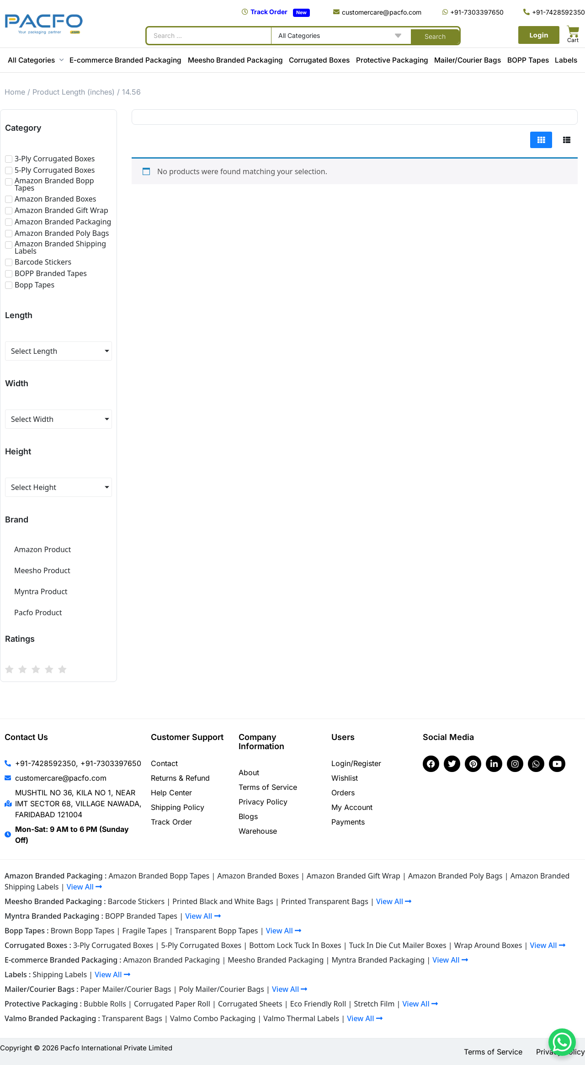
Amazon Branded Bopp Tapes (158, 876)
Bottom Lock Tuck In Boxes (295, 945)
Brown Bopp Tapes (83, 931)
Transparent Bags (132, 1018)
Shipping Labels (60, 974)
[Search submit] (435, 35)
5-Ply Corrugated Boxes (201, 945)
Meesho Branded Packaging (235, 60)
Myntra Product (41, 591)
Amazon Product (42, 549)
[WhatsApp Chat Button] (562, 1042)
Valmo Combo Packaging (212, 1018)
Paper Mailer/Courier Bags (125, 989)
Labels (566, 60)
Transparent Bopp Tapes (216, 931)
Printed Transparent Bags (324, 901)
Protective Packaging (392, 60)
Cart (573, 40)
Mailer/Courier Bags (467, 60)
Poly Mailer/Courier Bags (221, 989)
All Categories (36, 60)
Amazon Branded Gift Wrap (353, 876)
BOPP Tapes (528, 60)
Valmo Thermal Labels (301, 1018)
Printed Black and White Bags (222, 901)
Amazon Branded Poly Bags (455, 876)
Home (15, 91)
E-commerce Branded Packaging (125, 60)
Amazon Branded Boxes (257, 876)
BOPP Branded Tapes (141, 916)
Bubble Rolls (105, 1004)
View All (84, 887)
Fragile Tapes (144, 931)
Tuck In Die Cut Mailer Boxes (398, 945)
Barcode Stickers (136, 901)
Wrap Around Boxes (488, 945)
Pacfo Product (38, 612)
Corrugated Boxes (319, 60)
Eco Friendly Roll (318, 1004)
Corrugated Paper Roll (172, 1004)
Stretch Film (374, 1004)
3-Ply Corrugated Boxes (113, 945)
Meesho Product (42, 570)
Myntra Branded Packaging (378, 960)
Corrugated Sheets (250, 1004)
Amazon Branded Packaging (171, 960)
